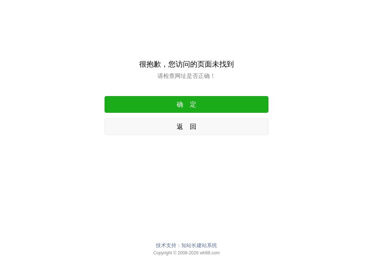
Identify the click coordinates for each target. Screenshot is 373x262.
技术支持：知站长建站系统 (186, 245)
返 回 (186, 126)
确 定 (186, 104)
